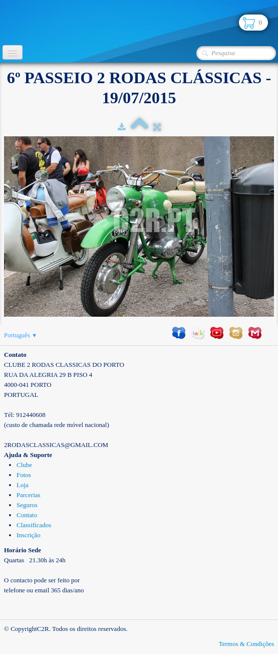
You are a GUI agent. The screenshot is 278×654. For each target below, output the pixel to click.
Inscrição (29, 535)
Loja (23, 485)
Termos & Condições (246, 643)
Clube (24, 465)
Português (20, 335)
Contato (27, 515)
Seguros (27, 505)
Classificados (34, 525)
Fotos (24, 475)
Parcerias (29, 495)
